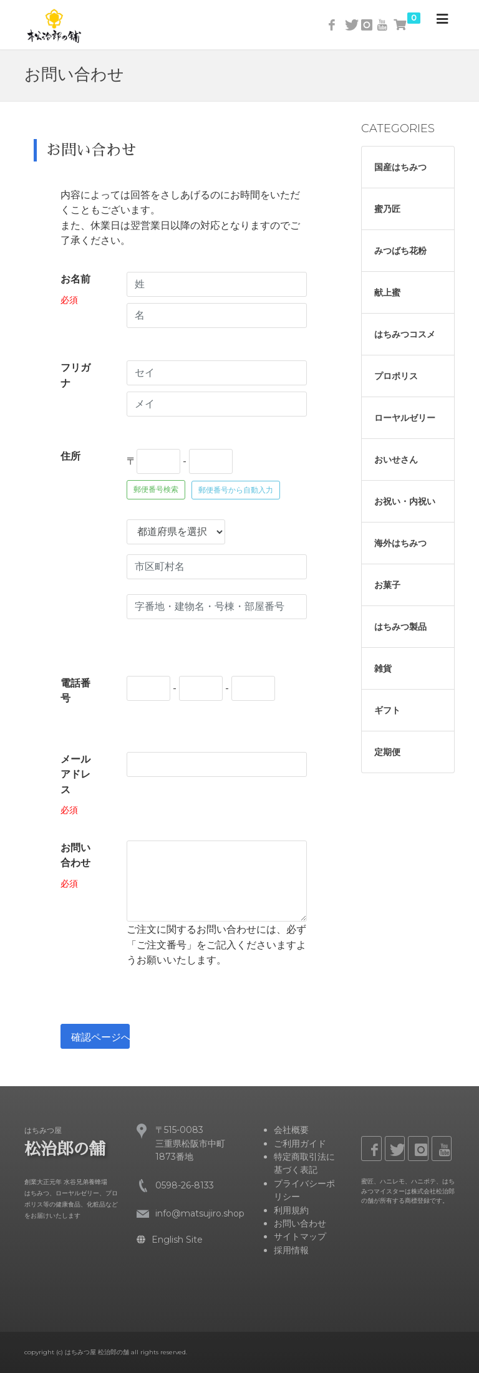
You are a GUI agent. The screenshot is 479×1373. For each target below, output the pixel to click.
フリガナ (75, 375)
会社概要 (291, 1129)
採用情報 (291, 1250)
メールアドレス (75, 774)
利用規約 (291, 1210)
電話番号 (75, 690)
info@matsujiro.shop (199, 1213)
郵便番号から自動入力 (235, 490)
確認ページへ (100, 1037)
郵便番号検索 (155, 489)
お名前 (75, 279)
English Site (170, 1239)
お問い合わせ (75, 855)
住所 (70, 456)
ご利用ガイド (300, 1143)
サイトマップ (300, 1236)
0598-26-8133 (184, 1185)
